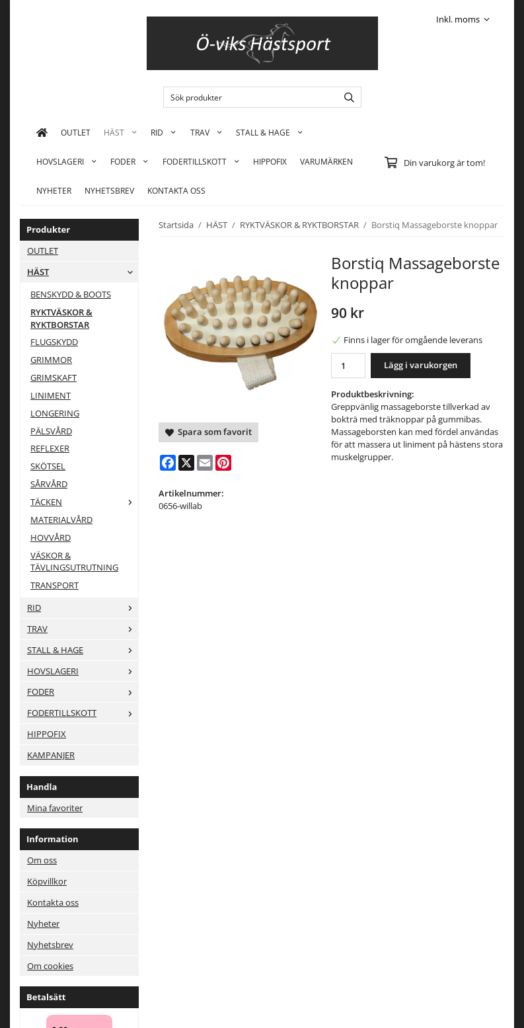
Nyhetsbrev (109, 190)
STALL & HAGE (269, 132)
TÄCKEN (84, 502)
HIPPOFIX (270, 161)
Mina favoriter (55, 808)
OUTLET (76, 132)
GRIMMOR (51, 360)
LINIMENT (50, 395)
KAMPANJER (51, 755)
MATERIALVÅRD (61, 520)
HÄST (120, 132)
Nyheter (53, 190)
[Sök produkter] (247, 97)
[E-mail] (205, 463)
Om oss (42, 860)
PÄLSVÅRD (51, 431)
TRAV (206, 132)
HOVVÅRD (50, 537)
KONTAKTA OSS (176, 190)
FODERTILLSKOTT (201, 161)
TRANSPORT (54, 585)
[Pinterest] (223, 463)
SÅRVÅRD (48, 484)
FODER (129, 161)
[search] (346, 97)
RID (163, 132)
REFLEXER (49, 448)
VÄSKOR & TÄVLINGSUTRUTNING (74, 561)
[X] (186, 463)
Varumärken (326, 161)
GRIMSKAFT (53, 377)
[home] (42, 132)
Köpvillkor (47, 881)
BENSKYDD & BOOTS (70, 294)
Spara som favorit (208, 432)
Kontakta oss (53, 902)
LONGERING (54, 413)
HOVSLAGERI (66, 161)
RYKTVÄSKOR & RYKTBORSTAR (61, 318)
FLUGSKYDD (54, 342)
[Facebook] (168, 463)
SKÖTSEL (47, 466)
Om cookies (50, 966)
